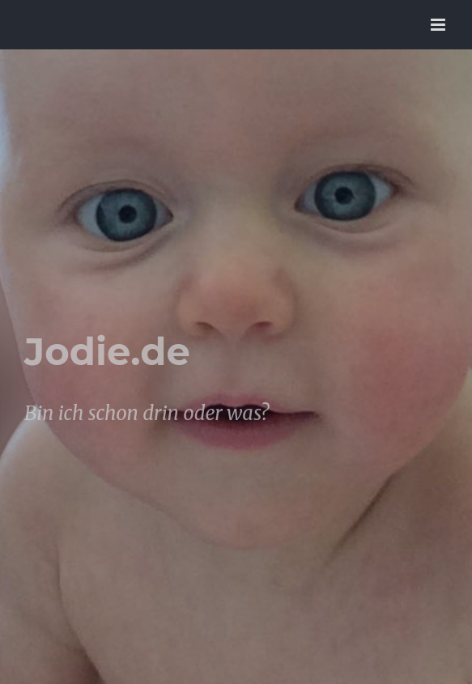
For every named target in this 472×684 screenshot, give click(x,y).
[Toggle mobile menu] (439, 24)
